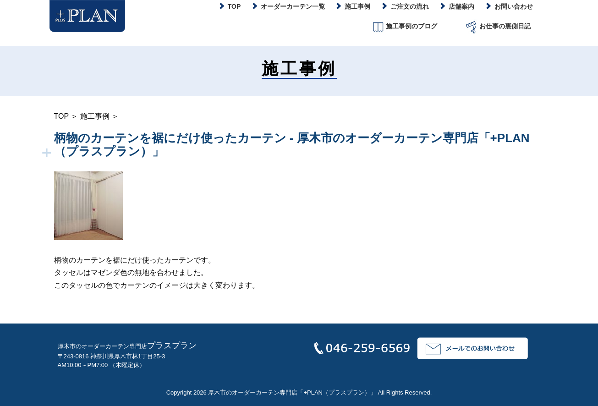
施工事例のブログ (404, 26)
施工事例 (95, 116)
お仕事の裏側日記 (497, 26)
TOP (61, 116)
